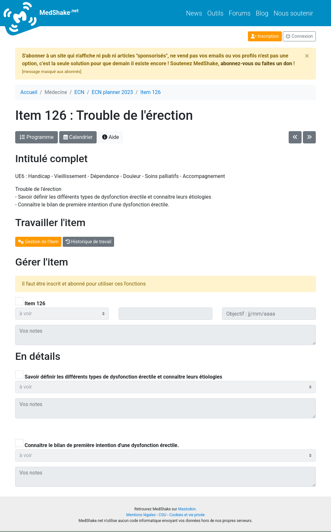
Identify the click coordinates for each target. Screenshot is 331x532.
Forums (240, 13)
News (194, 13)
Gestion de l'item (38, 241)
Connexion (299, 36)
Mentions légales (141, 515)
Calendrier (78, 137)
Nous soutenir (293, 13)
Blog (262, 13)
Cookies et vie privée (187, 515)
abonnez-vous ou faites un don (256, 63)
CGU (162, 515)
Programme (36, 137)
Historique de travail (89, 241)
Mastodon (187, 509)
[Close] (306, 56)
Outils (215, 13)
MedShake (47, 13)
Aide (110, 137)
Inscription (265, 36)
